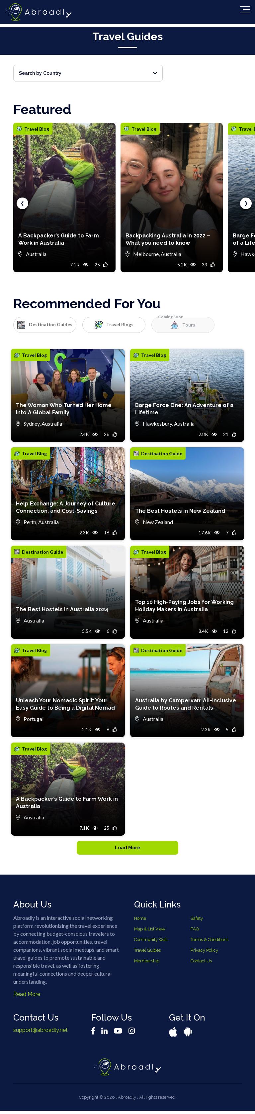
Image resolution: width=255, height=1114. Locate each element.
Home (140, 921)
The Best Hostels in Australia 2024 (62, 609)
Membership (146, 964)
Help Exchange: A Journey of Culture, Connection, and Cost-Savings (66, 507)
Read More (26, 997)
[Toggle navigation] (245, 9)
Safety (197, 921)
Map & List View (149, 932)
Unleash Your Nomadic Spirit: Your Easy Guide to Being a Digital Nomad (65, 704)
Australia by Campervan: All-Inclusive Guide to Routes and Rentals (185, 704)
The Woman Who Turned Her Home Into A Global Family (64, 409)
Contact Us (201, 964)
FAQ (195, 932)
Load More (127, 849)
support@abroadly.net (40, 1033)
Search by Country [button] (88, 73)
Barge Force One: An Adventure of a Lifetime (184, 409)
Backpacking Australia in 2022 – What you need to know (168, 239)
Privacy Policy (204, 953)
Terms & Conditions (209, 942)
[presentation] (22, 203)
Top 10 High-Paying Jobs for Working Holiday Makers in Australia (184, 606)
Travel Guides (147, 953)
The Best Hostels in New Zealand (180, 511)
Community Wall (151, 942)
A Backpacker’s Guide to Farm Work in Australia (58, 239)
